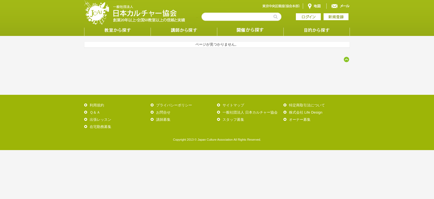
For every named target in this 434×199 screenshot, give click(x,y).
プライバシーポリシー (174, 105)
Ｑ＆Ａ (95, 112)
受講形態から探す (250, 30)
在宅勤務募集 (100, 127)
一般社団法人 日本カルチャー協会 (250, 112)
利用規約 (97, 105)
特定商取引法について (307, 105)
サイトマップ (233, 105)
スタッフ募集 (233, 119)
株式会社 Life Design (305, 112)
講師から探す (184, 30)
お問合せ (163, 112)
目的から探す (316, 30)
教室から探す (117, 30)
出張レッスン (100, 119)
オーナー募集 (300, 119)
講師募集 (163, 119)
